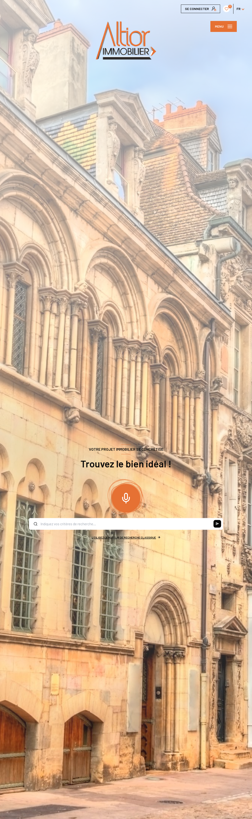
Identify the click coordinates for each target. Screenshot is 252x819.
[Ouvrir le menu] (223, 26)
